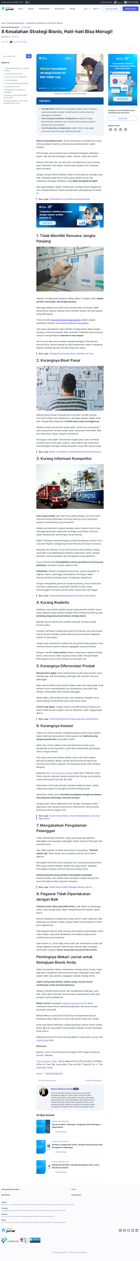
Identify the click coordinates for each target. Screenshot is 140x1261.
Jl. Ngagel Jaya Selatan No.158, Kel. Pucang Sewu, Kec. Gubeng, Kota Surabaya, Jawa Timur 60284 (33, 1210)
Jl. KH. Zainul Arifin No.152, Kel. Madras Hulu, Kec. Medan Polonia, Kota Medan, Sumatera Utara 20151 (34, 1222)
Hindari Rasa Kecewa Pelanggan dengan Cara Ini (70, 887)
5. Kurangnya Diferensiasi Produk (16, 83)
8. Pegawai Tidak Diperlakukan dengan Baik (15, 96)
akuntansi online (75, 1003)
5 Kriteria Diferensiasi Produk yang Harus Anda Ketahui (73, 719)
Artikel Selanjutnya (93, 1080)
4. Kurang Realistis (11, 80)
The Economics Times (61, 773)
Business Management (15, 23)
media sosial (42, 1040)
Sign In (95, 9)
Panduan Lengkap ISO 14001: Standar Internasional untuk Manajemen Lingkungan (77, 1146)
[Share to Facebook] (125, 129)
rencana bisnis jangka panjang (66, 320)
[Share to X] (110, 129)
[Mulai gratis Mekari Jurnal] (70, 216)
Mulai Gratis (130, 9)
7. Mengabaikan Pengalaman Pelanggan (14, 91)
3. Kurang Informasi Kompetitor (15, 77)
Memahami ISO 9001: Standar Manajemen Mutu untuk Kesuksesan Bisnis (75, 1166)
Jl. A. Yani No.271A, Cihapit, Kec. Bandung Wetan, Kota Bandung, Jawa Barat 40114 (28, 1216)
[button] (87, 8)
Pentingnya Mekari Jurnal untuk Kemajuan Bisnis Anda (15, 102)
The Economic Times (46, 1061)
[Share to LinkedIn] (120, 129)
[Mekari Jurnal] (7, 8)
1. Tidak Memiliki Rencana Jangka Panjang (16, 69)
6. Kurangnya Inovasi (11, 86)
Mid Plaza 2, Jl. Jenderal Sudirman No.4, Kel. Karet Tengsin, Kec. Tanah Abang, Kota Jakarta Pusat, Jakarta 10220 (37, 1204)
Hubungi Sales (111, 9)
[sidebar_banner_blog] (122, 79)
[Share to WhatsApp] (115, 129)
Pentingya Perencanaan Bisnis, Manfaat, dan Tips (71, 353)
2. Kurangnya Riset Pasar (13, 74)
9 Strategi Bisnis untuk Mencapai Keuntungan (69, 199)
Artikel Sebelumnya (47, 1080)
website (95, 1037)
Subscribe (122, 118)
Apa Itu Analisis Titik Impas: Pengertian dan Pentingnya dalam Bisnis (76, 1125)
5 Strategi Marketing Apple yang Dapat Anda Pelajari (72, 595)
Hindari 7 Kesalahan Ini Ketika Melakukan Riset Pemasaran (75, 452)
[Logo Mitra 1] (27, 2)
